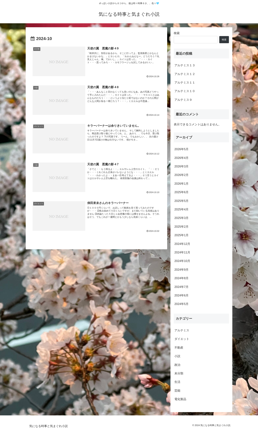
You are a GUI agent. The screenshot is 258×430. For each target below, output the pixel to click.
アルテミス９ (183, 99)
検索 (177, 33)
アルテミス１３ (184, 65)
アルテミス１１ (184, 82)
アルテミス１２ (184, 74)
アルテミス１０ (184, 91)
